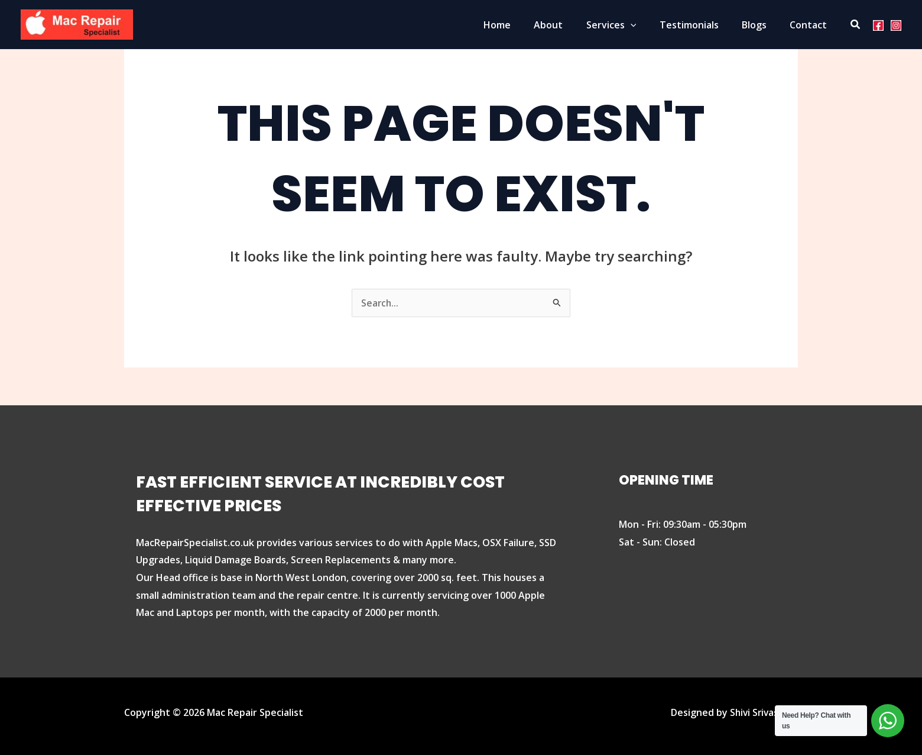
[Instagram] (896, 25)
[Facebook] (878, 25)
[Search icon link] (855, 25)
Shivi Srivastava (762, 712)
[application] (645, 25)
